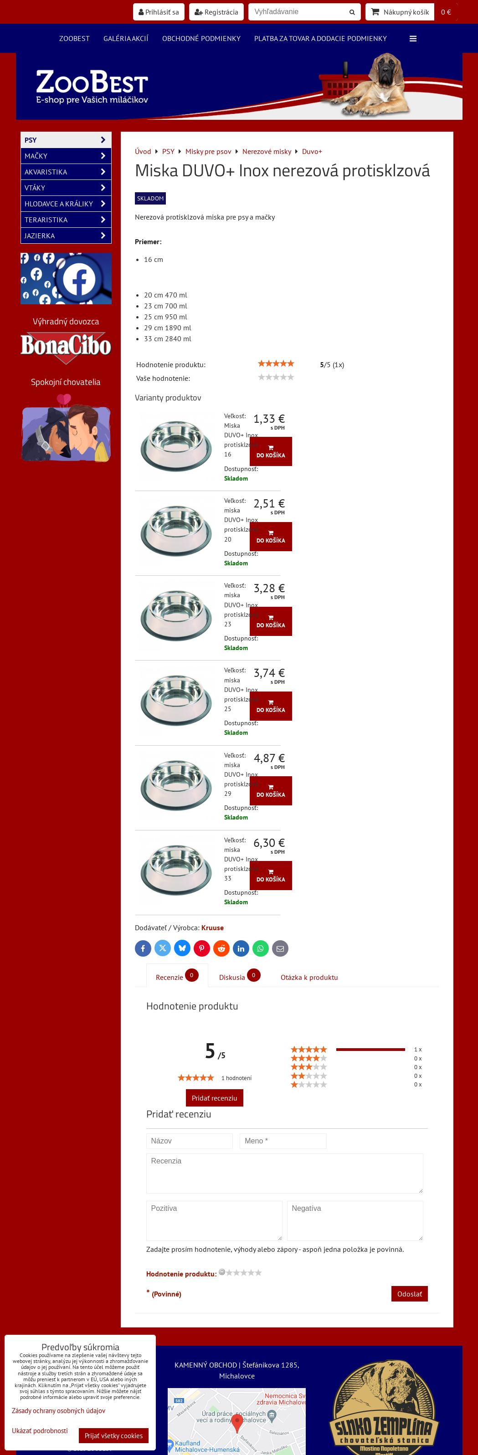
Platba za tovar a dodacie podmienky (320, 38)
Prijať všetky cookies (114, 1435)
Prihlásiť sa (159, 11)
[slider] (276, 363)
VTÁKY (68, 187)
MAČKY (68, 156)
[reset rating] (222, 1272)
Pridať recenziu (214, 1097)
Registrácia (216, 11)
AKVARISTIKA (68, 171)
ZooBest (74, 38)
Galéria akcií (126, 38)
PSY (68, 140)
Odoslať (409, 1293)
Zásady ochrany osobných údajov (58, 1410)
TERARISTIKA (68, 219)
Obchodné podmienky (201, 38)
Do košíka (271, 452)
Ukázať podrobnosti (40, 1431)
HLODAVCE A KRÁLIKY (68, 203)
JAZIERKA (68, 235)
